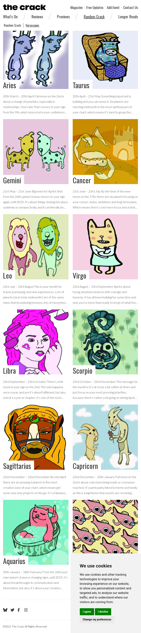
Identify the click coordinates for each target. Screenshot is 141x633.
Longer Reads (128, 16)
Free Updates (94, 7)
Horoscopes (32, 25)
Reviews (37, 16)
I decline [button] (103, 611)
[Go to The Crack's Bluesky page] (5, 610)
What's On (10, 16)
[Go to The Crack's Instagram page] (26, 610)
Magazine (76, 7)
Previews (63, 16)
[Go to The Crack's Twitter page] (12, 610)
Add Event (113, 7)
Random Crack (94, 16)
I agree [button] (87, 611)
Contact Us (130, 7)
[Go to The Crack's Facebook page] (19, 610)
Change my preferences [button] (97, 619)
